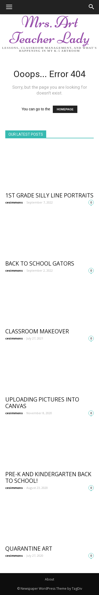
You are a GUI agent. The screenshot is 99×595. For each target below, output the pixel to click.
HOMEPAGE (65, 109)
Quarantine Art (28, 548)
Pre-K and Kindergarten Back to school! (48, 477)
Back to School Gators (39, 263)
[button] (91, 7)
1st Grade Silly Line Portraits (49, 195)
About (49, 579)
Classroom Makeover (37, 331)
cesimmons (14, 202)
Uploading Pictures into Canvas (42, 403)
